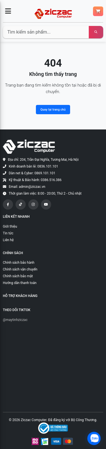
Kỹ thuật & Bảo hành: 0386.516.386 (35, 180)
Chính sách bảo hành (18, 263)
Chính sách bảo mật (18, 276)
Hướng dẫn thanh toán (19, 283)
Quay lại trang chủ (53, 109)
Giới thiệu (10, 226)
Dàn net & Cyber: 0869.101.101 (32, 173)
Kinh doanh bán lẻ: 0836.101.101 (33, 166)
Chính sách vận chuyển (20, 269)
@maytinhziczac (15, 320)
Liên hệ (8, 240)
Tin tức (8, 233)
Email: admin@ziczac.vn (27, 187)
